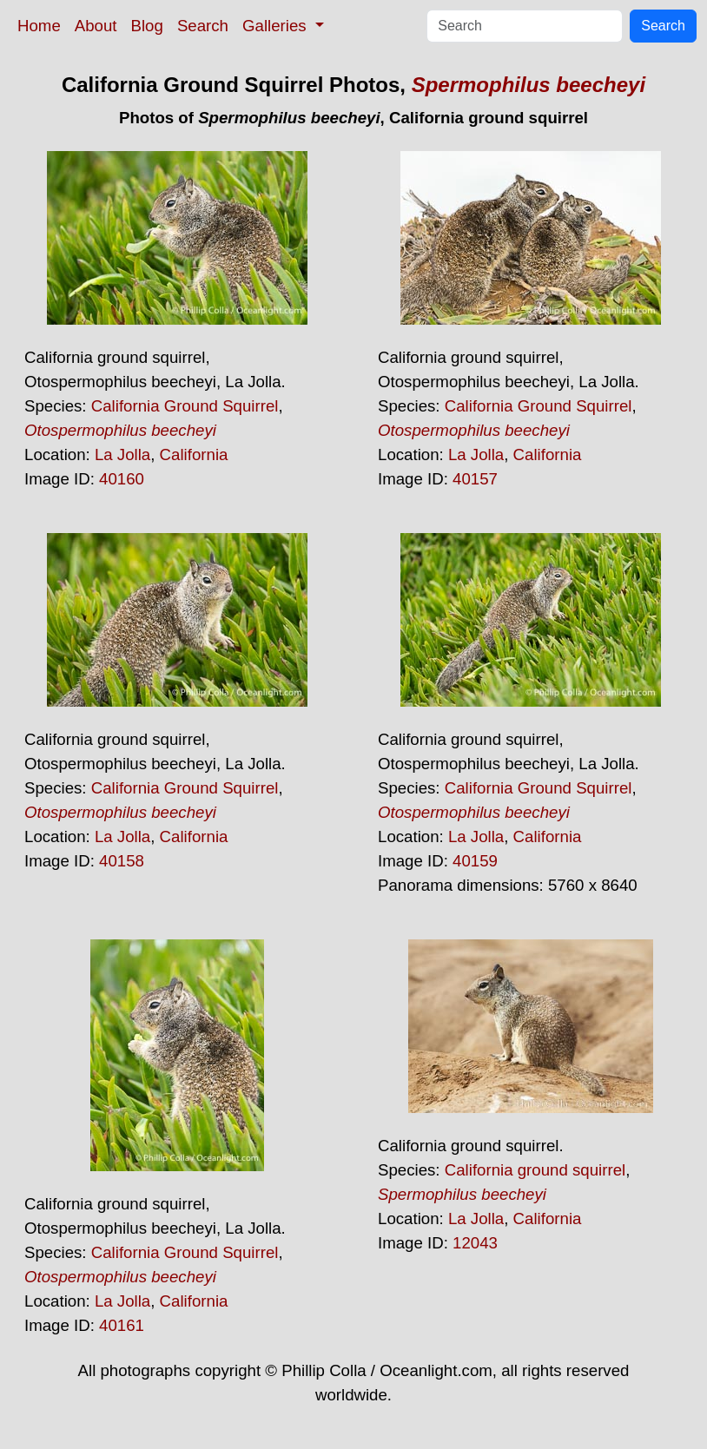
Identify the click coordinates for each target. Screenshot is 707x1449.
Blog (147, 25)
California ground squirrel (535, 1170)
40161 (121, 1325)
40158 (121, 861)
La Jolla (122, 454)
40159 (475, 861)
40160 (121, 479)
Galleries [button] (276, 25)
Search (202, 25)
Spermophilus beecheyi (528, 84)
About (96, 25)
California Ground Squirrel (185, 406)
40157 (475, 479)
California (194, 454)
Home (39, 25)
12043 (475, 1243)
